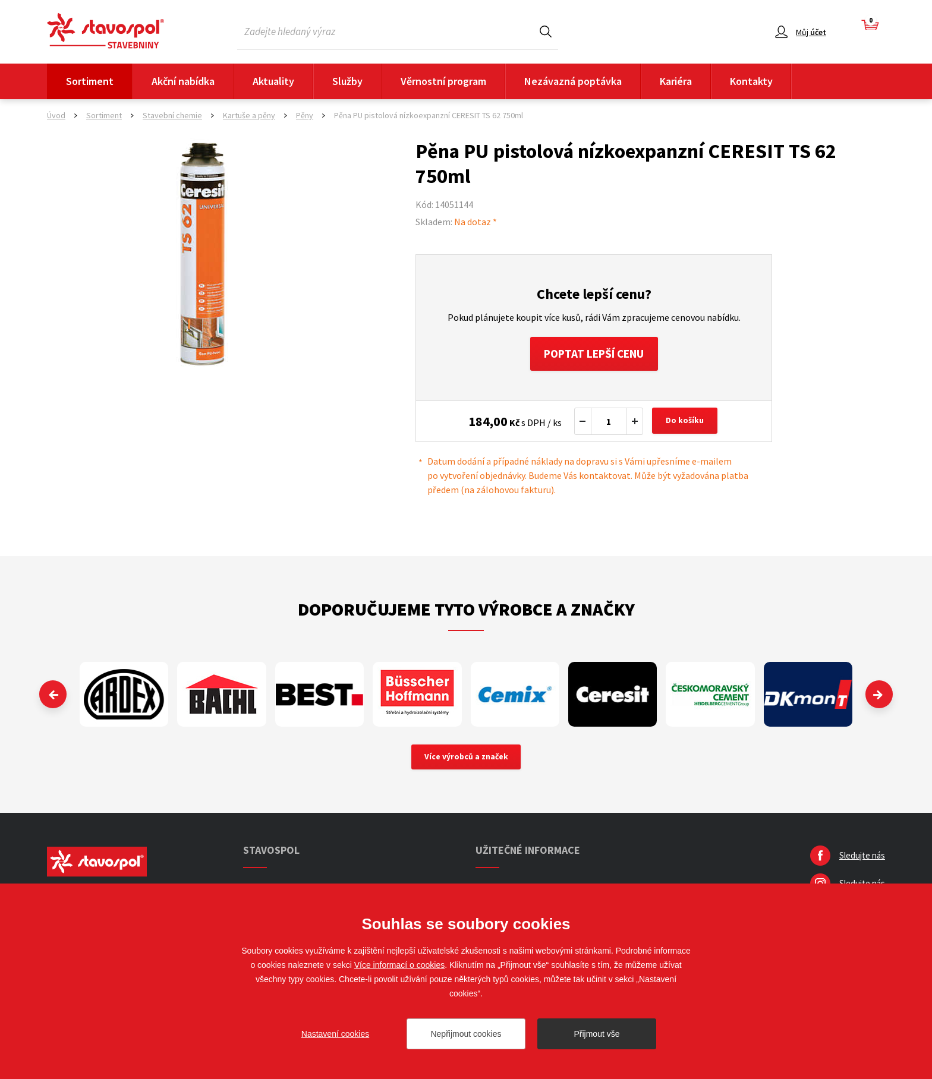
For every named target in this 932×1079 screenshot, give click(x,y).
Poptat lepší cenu (594, 354)
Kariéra (676, 81)
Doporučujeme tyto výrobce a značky (466, 611)
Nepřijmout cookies (465, 1034)
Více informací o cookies (399, 965)
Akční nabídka (183, 81)
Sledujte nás (862, 858)
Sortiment (90, 81)
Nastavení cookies (335, 1034)
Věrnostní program (443, 81)
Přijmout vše (596, 1034)
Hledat (545, 31)
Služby (347, 81)
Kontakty (751, 81)
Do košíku (686, 423)
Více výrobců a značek (466, 759)
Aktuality (273, 81)
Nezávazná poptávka (573, 81)
